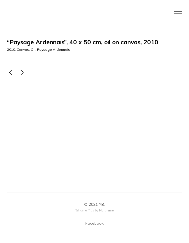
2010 (11, 49)
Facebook (94, 223)
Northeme (106, 210)
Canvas (23, 49)
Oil (33, 49)
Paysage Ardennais (53, 49)
